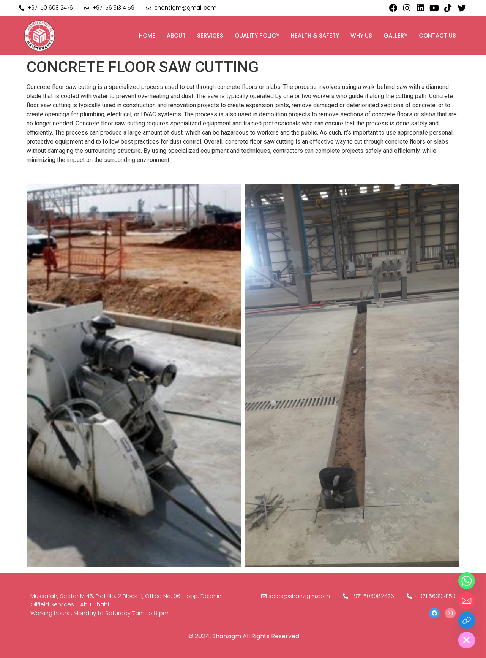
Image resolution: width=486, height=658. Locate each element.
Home (147, 36)
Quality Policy (257, 36)
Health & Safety (315, 36)
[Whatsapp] (466, 580)
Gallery (395, 36)
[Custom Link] (466, 620)
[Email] (466, 600)
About (176, 36)
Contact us (437, 36)
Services (210, 36)
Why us (361, 36)
